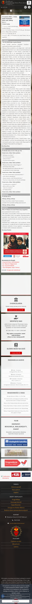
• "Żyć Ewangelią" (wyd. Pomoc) (10, 267)
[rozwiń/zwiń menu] (29, 3)
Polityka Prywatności (16, 595)
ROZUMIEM (15, 601)
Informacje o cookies (16, 598)
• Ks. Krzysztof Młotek (8, 265)
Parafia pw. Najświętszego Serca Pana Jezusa (15, 2)
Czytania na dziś (17, 11)
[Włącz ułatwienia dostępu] (30, 7)
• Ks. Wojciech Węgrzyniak (9, 264)
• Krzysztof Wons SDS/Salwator (10, 262)
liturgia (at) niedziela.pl (13, 270)
